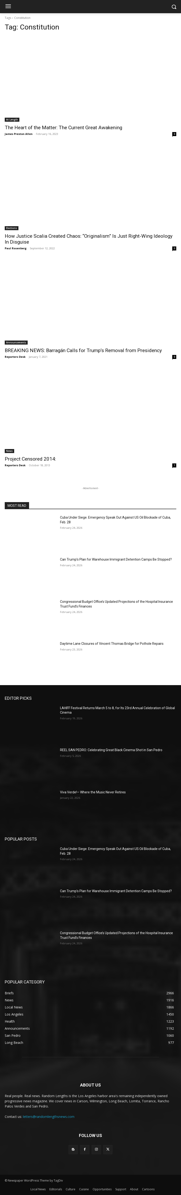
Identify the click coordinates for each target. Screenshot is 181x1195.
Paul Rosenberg (15, 248)
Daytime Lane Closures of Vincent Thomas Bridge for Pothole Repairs (112, 643)
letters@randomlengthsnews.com (48, 1116)
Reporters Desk (15, 356)
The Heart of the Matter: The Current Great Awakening (63, 127)
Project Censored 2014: (30, 459)
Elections (11, 228)
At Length (12, 119)
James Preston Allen (19, 134)
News (9, 451)
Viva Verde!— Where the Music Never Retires (93, 792)
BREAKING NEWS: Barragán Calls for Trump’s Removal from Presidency (83, 350)
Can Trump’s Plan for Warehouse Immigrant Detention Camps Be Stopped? (116, 559)
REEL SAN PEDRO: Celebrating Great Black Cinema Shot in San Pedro (111, 750)
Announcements (16, 342)
